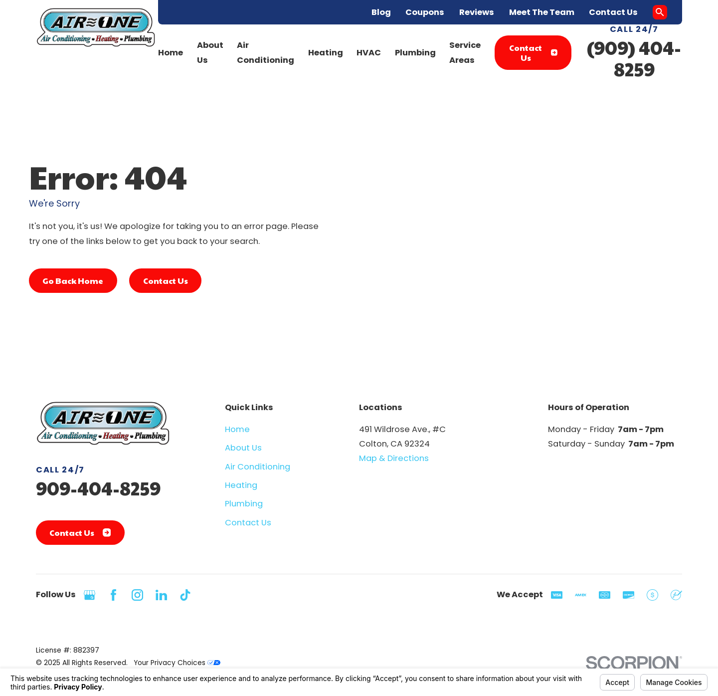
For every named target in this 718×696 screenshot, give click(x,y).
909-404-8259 (98, 487)
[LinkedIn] (161, 595)
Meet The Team (541, 12)
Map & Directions (394, 458)
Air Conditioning (257, 466)
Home (237, 429)
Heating (241, 485)
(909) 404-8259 (634, 57)
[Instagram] (137, 595)
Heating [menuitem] (325, 52)
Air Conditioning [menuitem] (265, 52)
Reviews (476, 12)
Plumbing (244, 503)
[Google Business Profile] (89, 595)
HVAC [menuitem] (369, 52)
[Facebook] (113, 595)
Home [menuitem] (170, 52)
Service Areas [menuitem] (465, 52)
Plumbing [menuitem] (415, 52)
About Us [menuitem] (210, 52)
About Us (243, 448)
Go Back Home (72, 280)
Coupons (424, 12)
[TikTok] (185, 595)
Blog (381, 12)
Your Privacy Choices (177, 663)
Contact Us (613, 12)
